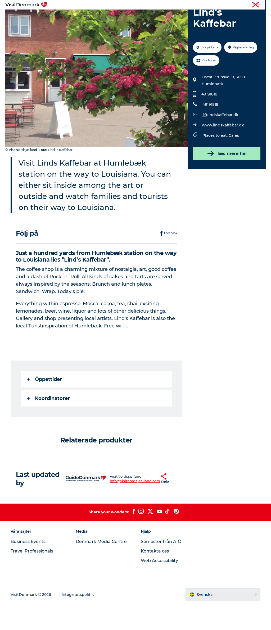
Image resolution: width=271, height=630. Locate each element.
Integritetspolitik (78, 619)
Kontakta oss (155, 576)
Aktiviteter (130, 17)
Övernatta (158, 17)
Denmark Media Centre (101, 566)
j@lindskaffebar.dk (220, 140)
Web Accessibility (159, 585)
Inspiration (78, 17)
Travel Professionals (32, 576)
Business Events (28, 566)
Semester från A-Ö (161, 566)
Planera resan (190, 17)
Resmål (104, 17)
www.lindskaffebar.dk (223, 150)
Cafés (234, 160)
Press (261, 5)
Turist (247, 5)
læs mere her (226, 178)
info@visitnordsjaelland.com (120, 506)
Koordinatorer (48, 423)
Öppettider (44, 404)
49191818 (209, 119)
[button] (146, 503)
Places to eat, (215, 160)
